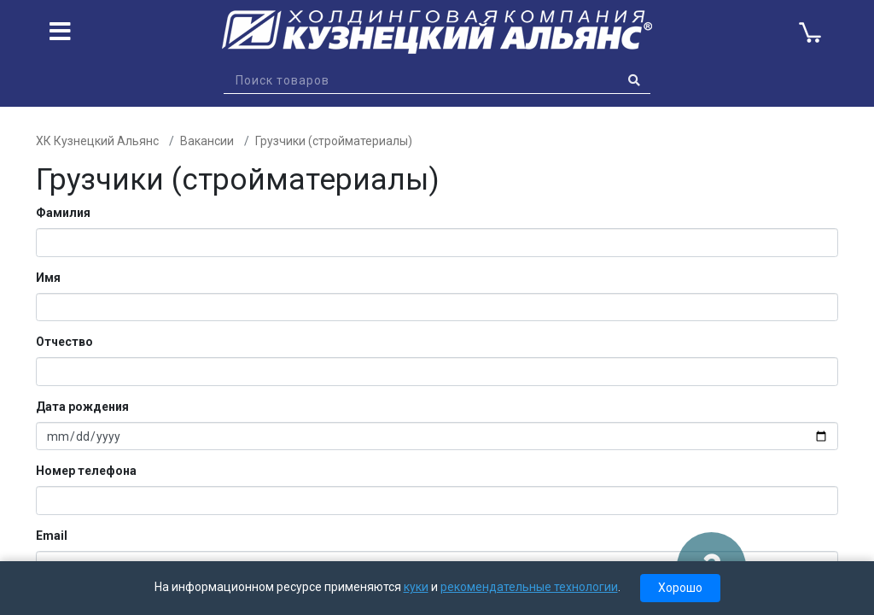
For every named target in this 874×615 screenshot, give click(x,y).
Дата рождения (82, 406)
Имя (48, 277)
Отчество (64, 341)
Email (51, 535)
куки (416, 587)
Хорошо (680, 587)
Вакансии (207, 141)
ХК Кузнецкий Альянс (97, 141)
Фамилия (63, 213)
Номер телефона (86, 470)
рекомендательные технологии (529, 587)
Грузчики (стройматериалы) (333, 141)
